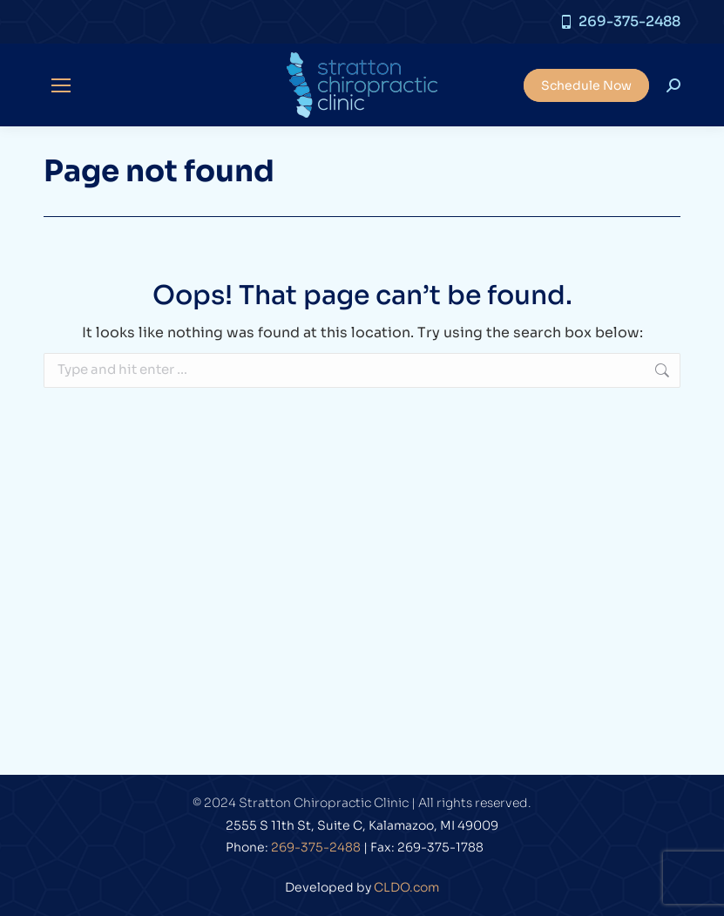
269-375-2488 (619, 21)
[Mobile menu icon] (61, 85)
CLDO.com (406, 887)
